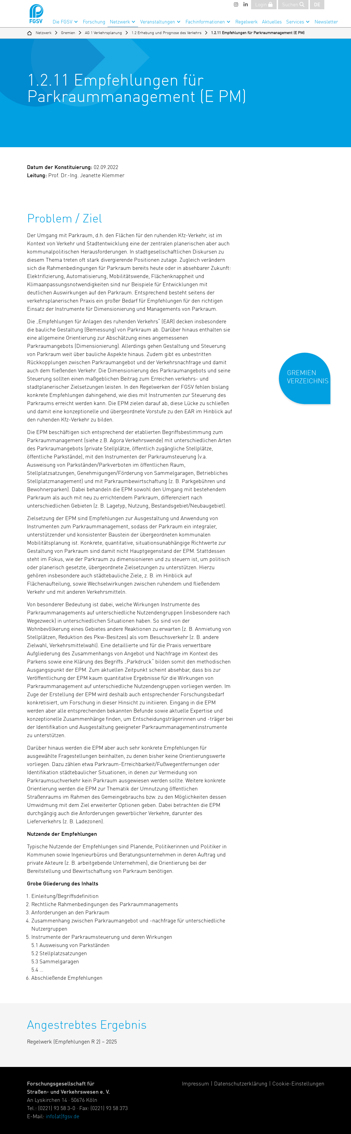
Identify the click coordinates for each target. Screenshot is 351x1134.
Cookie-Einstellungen (298, 1084)
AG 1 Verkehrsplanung (103, 33)
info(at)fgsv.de (62, 1117)
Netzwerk (120, 22)
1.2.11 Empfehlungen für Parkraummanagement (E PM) (257, 33)
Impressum (195, 1084)
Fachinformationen (205, 22)
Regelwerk (246, 22)
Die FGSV (62, 22)
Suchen (293, 4)
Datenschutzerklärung (240, 1084)
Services (295, 22)
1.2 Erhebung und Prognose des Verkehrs (167, 33)
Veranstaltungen (157, 22)
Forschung (94, 22)
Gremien (68, 33)
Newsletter (326, 22)
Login (264, 4)
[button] (308, 383)
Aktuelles (272, 22)
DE (317, 4)
